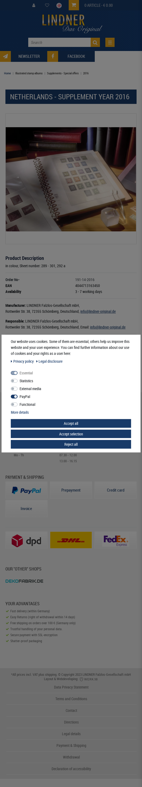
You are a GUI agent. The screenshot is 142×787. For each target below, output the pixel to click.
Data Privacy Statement (71, 687)
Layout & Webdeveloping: (71, 678)
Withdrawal (71, 757)
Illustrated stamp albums (29, 73)
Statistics (26, 380)
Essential (26, 372)
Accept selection (71, 433)
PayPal (25, 396)
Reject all (71, 444)
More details (20, 412)
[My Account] (33, 5)
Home (7, 73)
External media (30, 388)
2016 (86, 73)
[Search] (95, 42)
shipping (50, 674)
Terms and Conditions (71, 698)
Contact (71, 710)
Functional (27, 404)
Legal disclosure (49, 361)
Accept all (71, 423)
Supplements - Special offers (63, 73)
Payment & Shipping (71, 745)
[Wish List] (47, 5)
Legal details (71, 733)
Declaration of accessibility (71, 768)
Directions (71, 722)
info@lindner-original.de (98, 311)
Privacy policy (22, 361)
